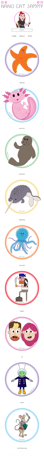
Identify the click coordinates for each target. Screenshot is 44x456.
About (22, 36)
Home (14, 36)
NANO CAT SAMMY (22, 6)
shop (30, 36)
